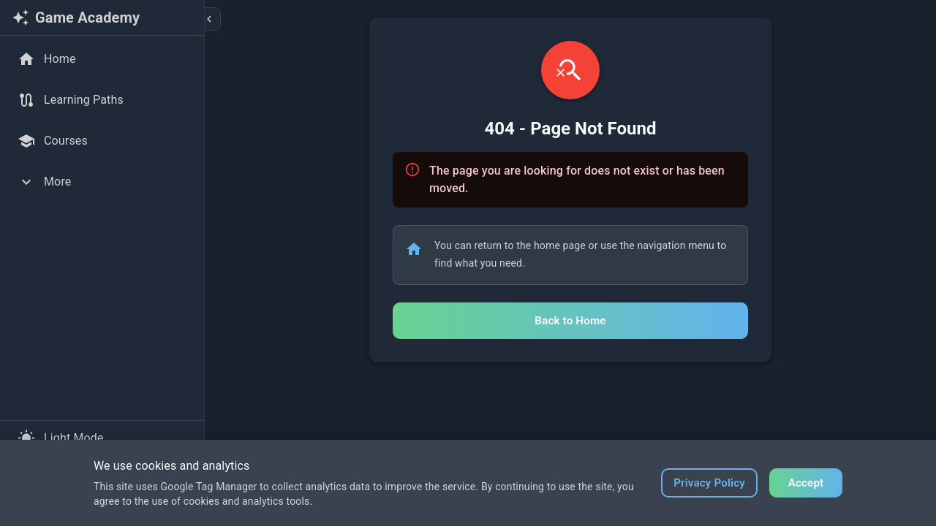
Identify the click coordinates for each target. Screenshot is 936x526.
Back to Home (570, 320)
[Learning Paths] (102, 100)
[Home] (102, 59)
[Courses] (102, 141)
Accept (806, 482)
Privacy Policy (709, 482)
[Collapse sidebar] (209, 19)
